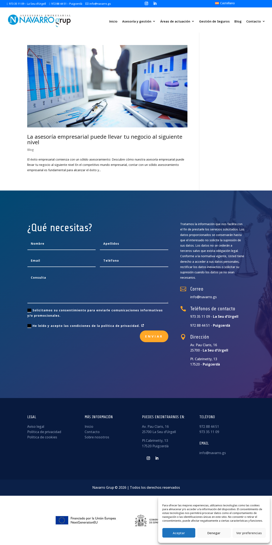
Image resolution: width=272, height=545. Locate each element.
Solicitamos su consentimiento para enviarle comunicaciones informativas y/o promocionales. (95, 313)
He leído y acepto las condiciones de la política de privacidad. (85, 326)
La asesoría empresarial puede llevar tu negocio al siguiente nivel (104, 139)
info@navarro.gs (212, 452)
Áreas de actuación (175, 21)
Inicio (113, 21)
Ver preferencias (249, 533)
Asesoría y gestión (136, 21)
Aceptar (179, 533)
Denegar (213, 533)
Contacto (253, 21)
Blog (238, 21)
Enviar (154, 336)
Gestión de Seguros (214, 21)
